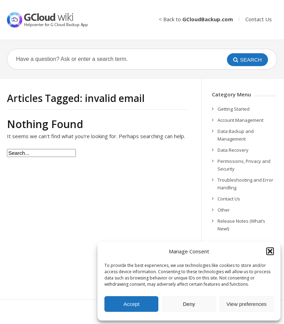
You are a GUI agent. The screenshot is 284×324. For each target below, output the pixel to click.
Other (224, 210)
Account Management (240, 120)
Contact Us (258, 19)
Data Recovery (233, 150)
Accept (132, 304)
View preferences (247, 304)
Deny (189, 304)
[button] (270, 251)
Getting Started (234, 109)
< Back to (196, 19)
